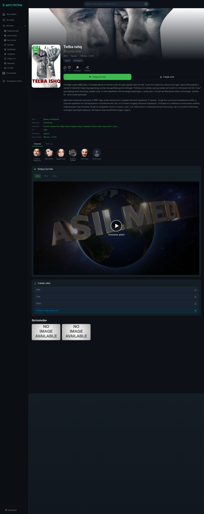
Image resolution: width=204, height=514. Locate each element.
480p (38, 176)
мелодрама (78, 60)
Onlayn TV (10, 59)
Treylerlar (9, 54)
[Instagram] (116, 493)
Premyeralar (9, 73)
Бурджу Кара (76, 126)
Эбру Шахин (65, 126)
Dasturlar (9, 63)
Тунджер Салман (90, 126)
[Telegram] (110, 493)
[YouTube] (122, 493)
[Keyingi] (200, 371)
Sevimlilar (8, 20)
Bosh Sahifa (9, 14)
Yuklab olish (167, 77)
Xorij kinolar (10, 36)
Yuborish (187, 477)
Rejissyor (49, 144)
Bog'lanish (11, 510)
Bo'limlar (14, 25)
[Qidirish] (146, 4)
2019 (65, 56)
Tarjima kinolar (11, 31)
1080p (54, 176)
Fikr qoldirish (193, 402)
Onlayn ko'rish (97, 77)
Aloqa (120, 497)
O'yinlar (8, 68)
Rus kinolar (10, 40)
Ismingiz (38, 426)
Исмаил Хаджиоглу (51, 126)
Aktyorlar (37, 144)
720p (46, 176)
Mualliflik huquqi (109, 497)
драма (67, 60)
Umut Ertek (47, 123)
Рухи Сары (102, 126)
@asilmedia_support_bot (137, 506)
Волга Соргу (112, 126)
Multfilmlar (10, 49)
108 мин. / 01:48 (87, 56)
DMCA (127, 497)
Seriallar (9, 45)
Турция (74, 56)
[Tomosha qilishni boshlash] (116, 228)
